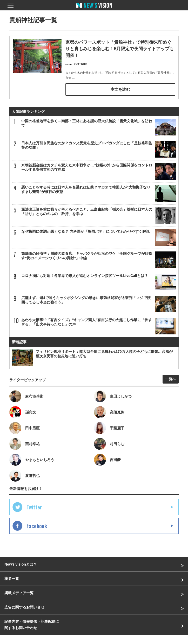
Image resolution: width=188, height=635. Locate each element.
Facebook (36, 526)
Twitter (34, 507)
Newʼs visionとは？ (20, 564)
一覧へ (170, 379)
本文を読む (120, 89)
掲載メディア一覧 (18, 593)
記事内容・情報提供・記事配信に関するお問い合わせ (31, 624)
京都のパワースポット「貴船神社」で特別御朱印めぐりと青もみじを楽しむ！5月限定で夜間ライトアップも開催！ (119, 49)
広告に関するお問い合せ (24, 607)
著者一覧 (11, 578)
